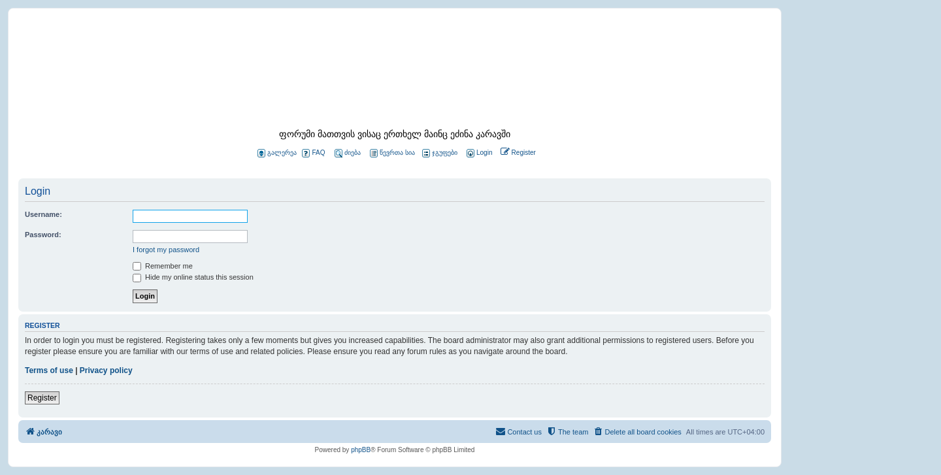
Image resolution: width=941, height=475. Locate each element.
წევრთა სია (392, 153)
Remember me (163, 266)
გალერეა (277, 153)
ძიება (348, 153)
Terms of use (49, 370)
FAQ (313, 153)
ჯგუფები (439, 153)
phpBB (361, 449)
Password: (43, 234)
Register (42, 397)
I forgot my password (166, 250)
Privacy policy (106, 370)
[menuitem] (478, 153)
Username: (43, 214)
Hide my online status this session (193, 277)
